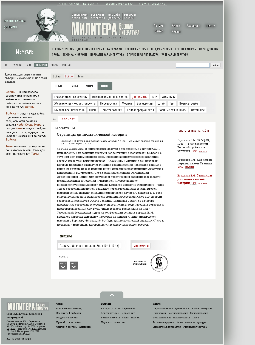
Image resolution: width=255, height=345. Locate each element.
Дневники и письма (187, 308)
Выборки (41, 65)
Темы (9, 146)
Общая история (199, 313)
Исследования (181, 317)
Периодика (128, 308)
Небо (20, 124)
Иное (18, 128)
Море (37, 124)
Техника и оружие (163, 322)
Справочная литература (167, 326)
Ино (29, 65)
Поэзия (135, 317)
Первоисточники (163, 308)
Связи (54, 65)
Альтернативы (110, 313)
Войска (11, 113)
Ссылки (66, 326)
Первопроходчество (112, 322)
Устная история (110, 317)
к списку (68, 119)
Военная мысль (162, 317)
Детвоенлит (128, 313)
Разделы (67, 317)
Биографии (159, 313)
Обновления (69, 308)
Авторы (105, 308)
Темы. (35, 153)
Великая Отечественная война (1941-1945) (89, 246)
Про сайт (68, 322)
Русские (18, 65)
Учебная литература (195, 326)
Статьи (66, 65)
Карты (125, 317)
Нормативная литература (191, 322)
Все (6, 65)
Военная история (178, 313)
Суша (29, 124)
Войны (10, 91)
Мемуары (25, 52)
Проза (195, 317)
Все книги (68, 313)
